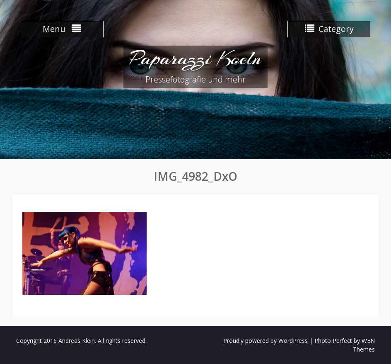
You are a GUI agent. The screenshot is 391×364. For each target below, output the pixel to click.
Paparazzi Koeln (195, 58)
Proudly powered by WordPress (265, 341)
